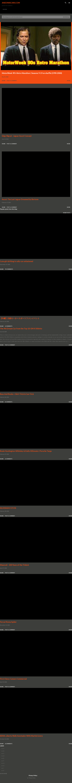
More (68, 80)
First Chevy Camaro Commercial (13, 679)
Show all (66, 17)
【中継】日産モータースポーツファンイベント (20, 318)
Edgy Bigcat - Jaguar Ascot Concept (17, 136)
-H (3, 765)
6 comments (8, 326)
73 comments (9, 269)
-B (3, 751)
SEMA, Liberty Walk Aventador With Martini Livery (21, 736)
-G (3, 763)
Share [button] (3, 80)
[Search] (65, 3)
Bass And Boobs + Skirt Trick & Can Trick (17, 394)
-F (3, 760)
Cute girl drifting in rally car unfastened (16, 261)
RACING (5, 9)
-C (3, 753)
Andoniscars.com (11, 3)
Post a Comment (12, 80)
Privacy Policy (32, 778)
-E (3, 758)
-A (3, 748)
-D (3, 756)
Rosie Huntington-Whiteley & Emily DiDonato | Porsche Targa (26, 451)
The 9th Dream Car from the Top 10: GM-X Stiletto (21, 328)
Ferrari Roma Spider (8, 622)
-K (3, 770)
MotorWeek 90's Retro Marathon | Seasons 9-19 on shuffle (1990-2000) (32, 73)
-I (3, 768)
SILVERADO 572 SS (8, 508)
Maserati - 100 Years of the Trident (14, 565)
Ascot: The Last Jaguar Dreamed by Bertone (20, 199)
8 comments (8, 401)
